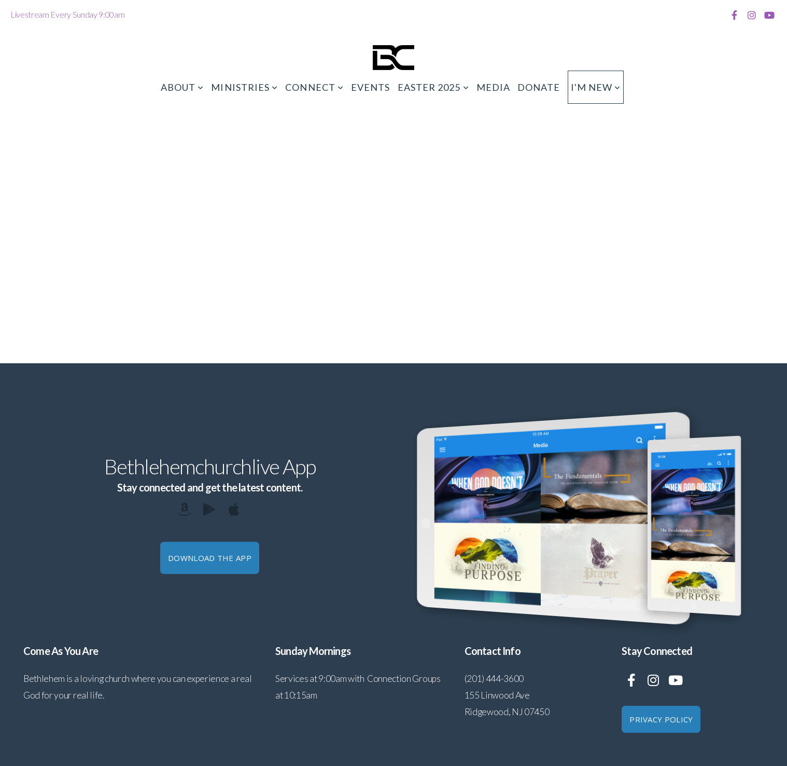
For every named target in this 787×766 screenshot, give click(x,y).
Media (493, 87)
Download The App (209, 558)
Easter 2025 (433, 87)
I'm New (596, 87)
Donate (538, 87)
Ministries (244, 87)
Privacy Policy (661, 719)
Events (370, 87)
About (182, 87)
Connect (314, 87)
